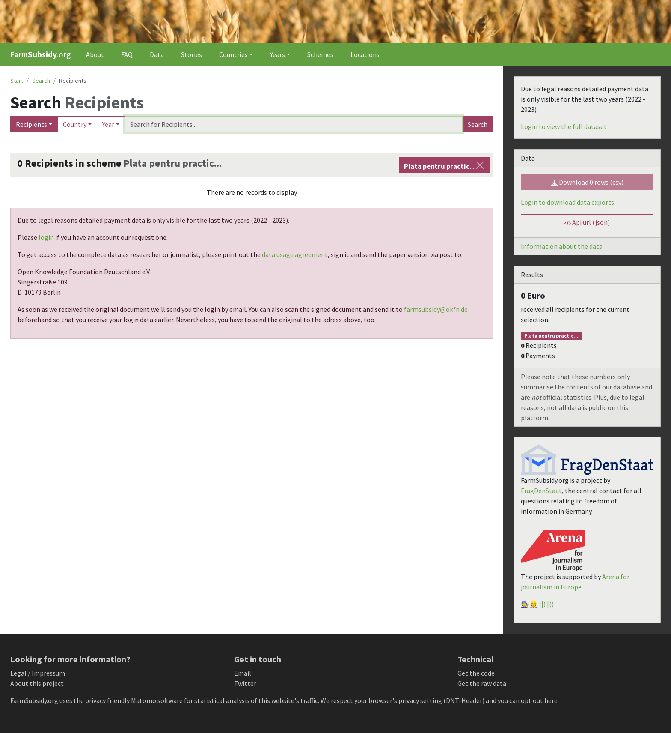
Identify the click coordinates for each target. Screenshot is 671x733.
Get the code (476, 673)
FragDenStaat (541, 490)
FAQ (127, 54)
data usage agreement (295, 254)
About (95, 54)
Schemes (320, 54)
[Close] (480, 165)
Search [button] (41, 80)
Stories (191, 54)
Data (157, 54)
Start (16, 80)
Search (477, 124)
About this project (37, 683)
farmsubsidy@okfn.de (436, 309)
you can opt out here (528, 700)
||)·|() (546, 604)
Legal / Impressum (37, 673)
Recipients (31, 124)
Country (74, 124)
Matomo (143, 700)
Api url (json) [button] (587, 222)
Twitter (245, 683)
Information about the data (562, 246)
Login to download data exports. (568, 202)
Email (242, 673)
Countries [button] (233, 54)
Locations (365, 54)
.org (40, 54)
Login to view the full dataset (564, 126)
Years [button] (277, 54)
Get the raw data (481, 683)
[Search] (294, 124)
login (46, 237)
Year (108, 124)
